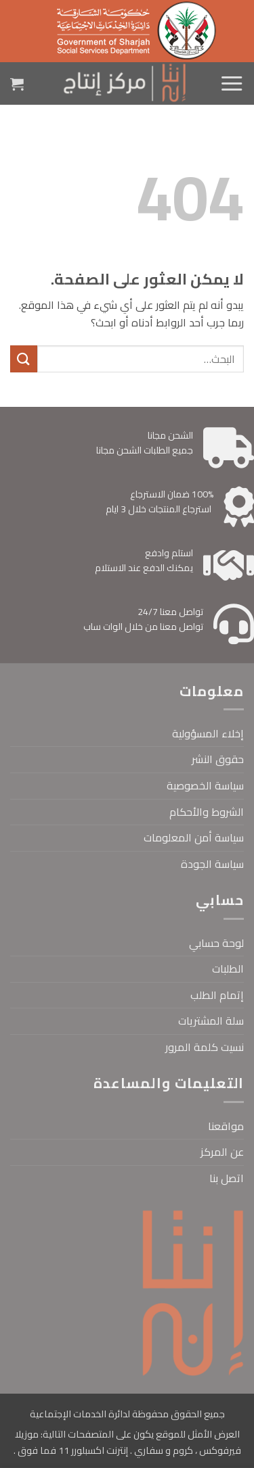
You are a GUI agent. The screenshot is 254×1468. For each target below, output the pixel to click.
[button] (231, 83)
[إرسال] (23, 358)
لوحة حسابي (216, 943)
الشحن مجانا (170, 435)
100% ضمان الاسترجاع (171, 494)
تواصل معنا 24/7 (170, 611)
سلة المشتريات (211, 1020)
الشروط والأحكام (206, 812)
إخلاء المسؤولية (208, 733)
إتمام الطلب (217, 995)
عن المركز (222, 1152)
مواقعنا (226, 1126)
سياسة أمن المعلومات (194, 837)
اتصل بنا (226, 1178)
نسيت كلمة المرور (204, 1047)
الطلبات (228, 968)
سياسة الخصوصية (205, 785)
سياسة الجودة (212, 864)
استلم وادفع (169, 553)
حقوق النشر (218, 759)
